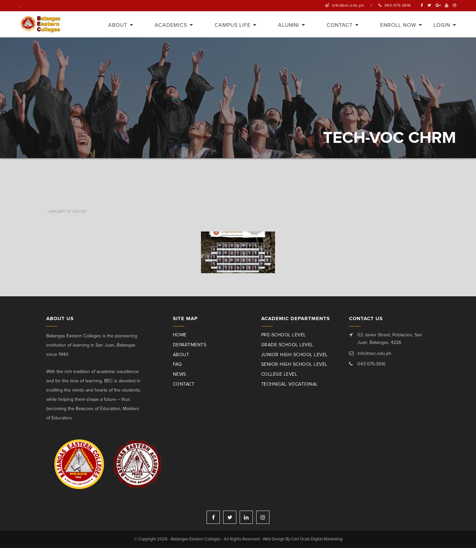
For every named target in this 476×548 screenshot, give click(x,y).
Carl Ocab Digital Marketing (316, 539)
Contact (184, 384)
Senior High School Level (294, 364)
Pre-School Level (283, 335)
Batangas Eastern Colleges (41, 24)
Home (180, 335)
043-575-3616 (397, 6)
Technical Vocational (289, 384)
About (181, 355)
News (179, 374)
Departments (190, 345)
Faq (177, 364)
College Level (279, 374)
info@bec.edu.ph (348, 6)
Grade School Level (287, 345)
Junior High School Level (294, 355)
